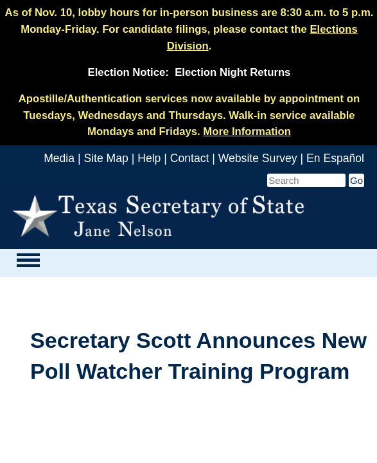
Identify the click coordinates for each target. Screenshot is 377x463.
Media (59, 158)
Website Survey (257, 158)
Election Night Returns (232, 72)
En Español (335, 158)
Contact (189, 158)
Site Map (105, 158)
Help (149, 158)
